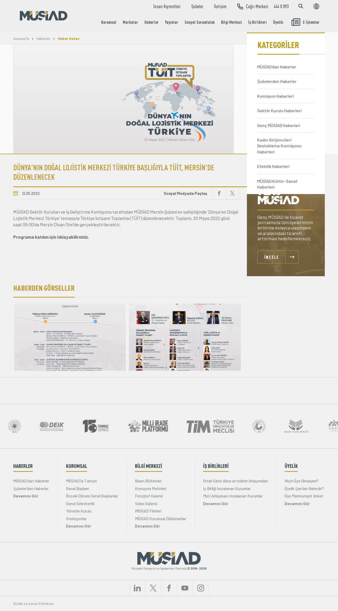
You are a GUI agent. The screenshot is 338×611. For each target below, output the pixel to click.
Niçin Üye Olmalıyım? (301, 480)
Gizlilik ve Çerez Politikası (33, 603)
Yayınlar (171, 22)
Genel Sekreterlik (80, 503)
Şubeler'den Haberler (31, 488)
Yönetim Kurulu (79, 511)
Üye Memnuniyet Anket (304, 495)
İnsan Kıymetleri (167, 6)
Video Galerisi (146, 503)
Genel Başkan (77, 488)
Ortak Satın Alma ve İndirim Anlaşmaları (235, 480)
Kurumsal (108, 22)
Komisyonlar (76, 518)
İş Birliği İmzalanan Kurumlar (227, 488)
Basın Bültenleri (148, 480)
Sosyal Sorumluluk (200, 22)
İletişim (220, 6)
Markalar (130, 22)
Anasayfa (21, 38)
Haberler (151, 22)
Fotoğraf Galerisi (149, 495)
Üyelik (278, 22)
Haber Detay (68, 38)
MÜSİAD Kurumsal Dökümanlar (160, 518)
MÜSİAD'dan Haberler (31, 480)
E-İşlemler (306, 22)
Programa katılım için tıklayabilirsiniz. (51, 236)
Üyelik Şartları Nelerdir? (304, 488)
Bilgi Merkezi (231, 22)
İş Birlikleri (257, 22)
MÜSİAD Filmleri (148, 511)
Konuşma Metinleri (150, 488)
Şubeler (197, 6)
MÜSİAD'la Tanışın (81, 480)
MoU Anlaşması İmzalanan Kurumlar (233, 495)
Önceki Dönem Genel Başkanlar (92, 495)
